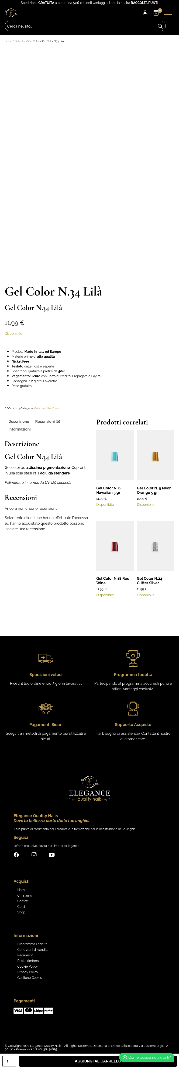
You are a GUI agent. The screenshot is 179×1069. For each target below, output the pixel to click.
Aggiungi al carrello (98, 1061)
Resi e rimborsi (28, 961)
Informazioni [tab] (19, 429)
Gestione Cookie (29, 978)
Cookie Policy (27, 966)
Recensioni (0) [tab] (47, 421)
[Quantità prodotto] (9, 1061)
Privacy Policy (27, 972)
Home (8, 41)
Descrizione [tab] (18, 421)
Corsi (21, 907)
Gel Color (33, 41)
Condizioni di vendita (32, 949)
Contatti (23, 901)
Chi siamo (24, 895)
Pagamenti (25, 955)
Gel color (20, 41)
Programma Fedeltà (32, 944)
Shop (21, 912)
